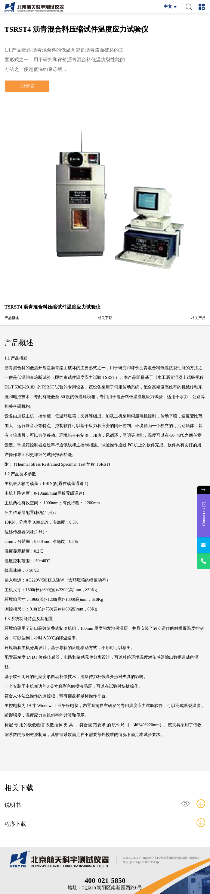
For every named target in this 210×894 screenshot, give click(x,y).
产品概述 (12, 318)
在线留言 (27, 86)
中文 (168, 6)
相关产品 (198, 318)
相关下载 (105, 318)
